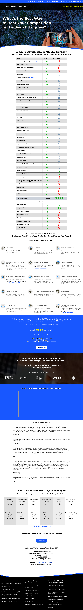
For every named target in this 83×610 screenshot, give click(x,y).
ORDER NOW (78, 6)
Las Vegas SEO (5, 586)
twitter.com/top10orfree (55, 604)
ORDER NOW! (41, 347)
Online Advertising (30, 598)
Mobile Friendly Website (31, 593)
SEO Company (29, 601)
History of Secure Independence (10, 598)
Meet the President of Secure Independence (55, 581)
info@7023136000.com (76, 1)
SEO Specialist (29, 587)
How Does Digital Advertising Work (11, 592)
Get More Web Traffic (7, 589)
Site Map (50, 607)
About (13, 6)
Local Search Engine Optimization (11, 583)
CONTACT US (67, 6)
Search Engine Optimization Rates (57, 596)
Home (7, 6)
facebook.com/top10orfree (55, 602)
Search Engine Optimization (56, 599)
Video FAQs (22, 6)
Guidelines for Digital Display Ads (57, 589)
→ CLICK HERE (37, 338)
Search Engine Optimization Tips (34, 604)
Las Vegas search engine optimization (31, 581)
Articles (3, 581)
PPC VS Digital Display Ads (9, 601)
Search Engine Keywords (32, 590)
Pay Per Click (28, 596)
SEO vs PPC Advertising (31, 585)
